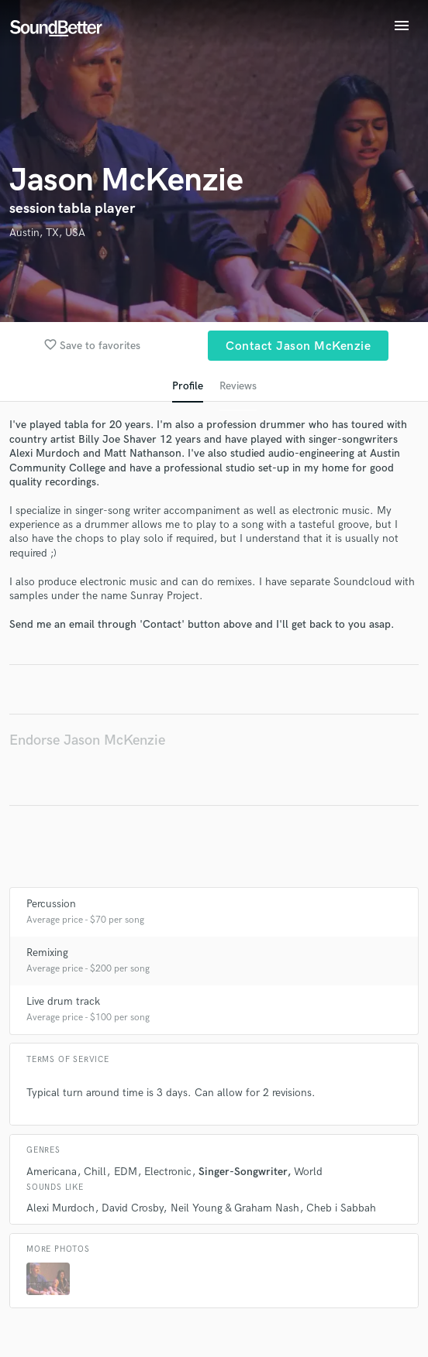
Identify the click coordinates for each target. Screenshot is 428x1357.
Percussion (51, 903)
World (308, 1171)
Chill (95, 1171)
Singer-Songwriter (242, 1171)
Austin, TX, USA (47, 232)
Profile (187, 385)
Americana (51, 1171)
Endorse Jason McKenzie (87, 740)
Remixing (47, 952)
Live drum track (63, 1001)
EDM (125, 1171)
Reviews (238, 385)
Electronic (168, 1171)
